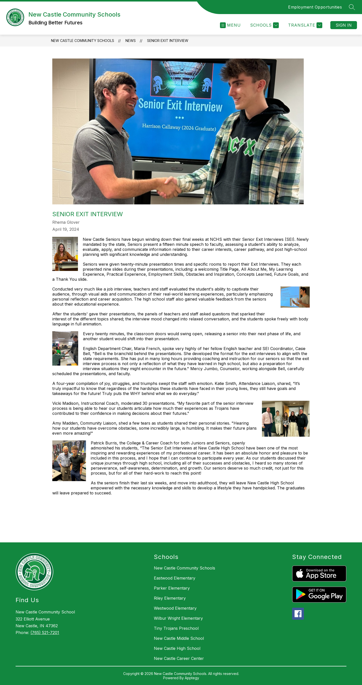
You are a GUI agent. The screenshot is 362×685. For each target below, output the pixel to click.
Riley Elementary (170, 598)
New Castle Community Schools (82, 40)
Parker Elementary (172, 588)
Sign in (344, 25)
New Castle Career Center (179, 658)
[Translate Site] (304, 25)
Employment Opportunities (315, 7)
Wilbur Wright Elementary (178, 618)
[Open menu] (230, 25)
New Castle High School (177, 648)
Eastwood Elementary (174, 578)
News (130, 40)
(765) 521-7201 (44, 632)
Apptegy (192, 678)
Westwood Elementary (175, 608)
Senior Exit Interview (167, 40)
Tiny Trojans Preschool (176, 628)
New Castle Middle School (179, 638)
